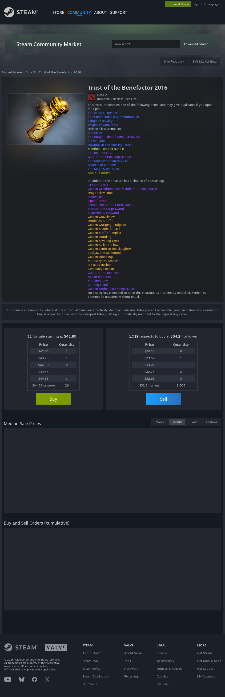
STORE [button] (58, 12)
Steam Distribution (96, 676)
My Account (206, 676)
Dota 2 (30, 72)
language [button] (213, 4)
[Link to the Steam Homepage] (24, 13)
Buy (53, 399)
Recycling (131, 676)
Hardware (131, 668)
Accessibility (165, 661)
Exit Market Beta (205, 61)
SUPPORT (118, 12)
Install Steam (181, 4)
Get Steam (204, 653)
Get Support (206, 668)
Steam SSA (90, 661)
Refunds (163, 684)
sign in (198, 4)
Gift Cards (90, 684)
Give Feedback (174, 61)
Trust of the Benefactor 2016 (60, 72)
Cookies (162, 676)
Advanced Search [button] (196, 44)
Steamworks (91, 668)
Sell (163, 399)
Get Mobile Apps (209, 661)
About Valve (133, 653)
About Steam (92, 653)
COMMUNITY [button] (79, 12)
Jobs (127, 661)
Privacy (162, 653)
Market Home (12, 72)
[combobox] (146, 44)
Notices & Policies (169, 668)
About (100, 12)
